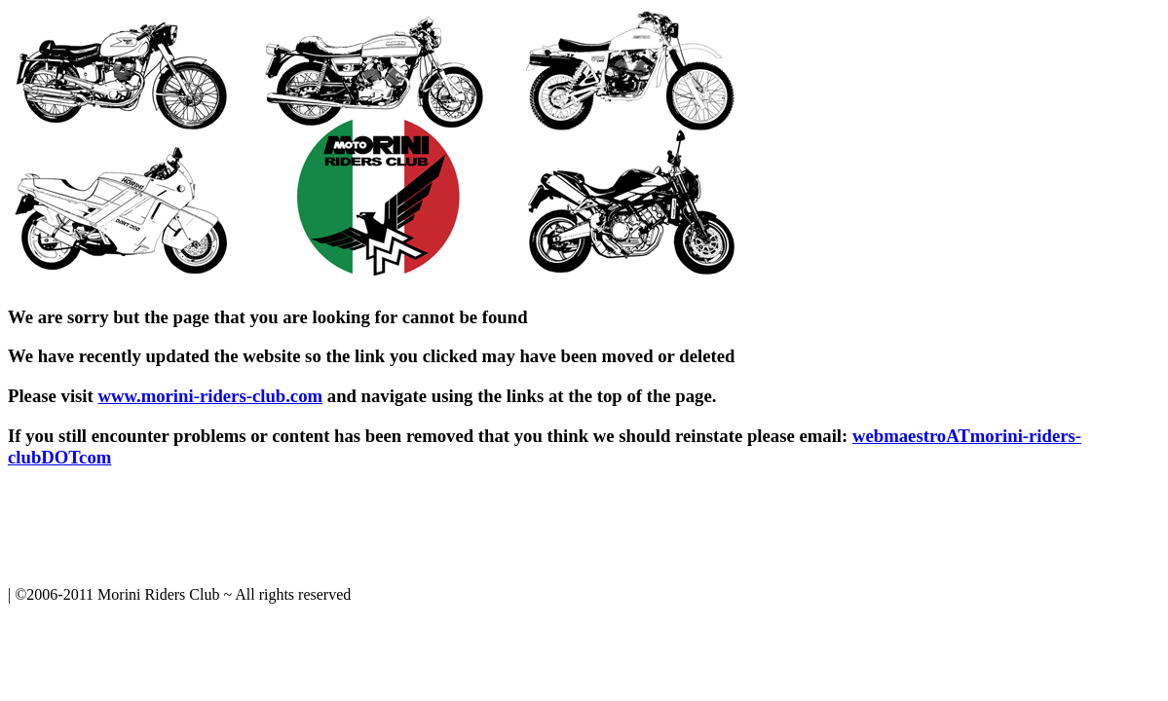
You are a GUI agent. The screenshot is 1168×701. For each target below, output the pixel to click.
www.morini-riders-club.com (209, 396)
